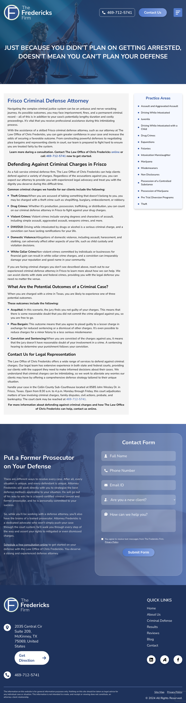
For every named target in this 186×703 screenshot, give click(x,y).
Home (151, 608)
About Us (154, 614)
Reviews (153, 633)
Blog (150, 639)
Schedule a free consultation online (26, 545)
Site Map (159, 692)
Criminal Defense (159, 620)
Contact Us (152, 12)
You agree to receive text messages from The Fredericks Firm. (134, 541)
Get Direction (26, 658)
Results (152, 627)
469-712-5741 (119, 12)
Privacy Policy (111, 542)
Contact (152, 645)
